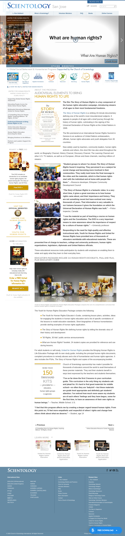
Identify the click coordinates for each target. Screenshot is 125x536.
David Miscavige (93, 493)
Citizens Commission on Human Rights (100, 525)
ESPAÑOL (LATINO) (36, 488)
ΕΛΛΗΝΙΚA (33, 493)
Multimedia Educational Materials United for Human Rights (19, 110)
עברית (9, 491)
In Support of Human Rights (17, 49)
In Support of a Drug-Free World (98, 518)
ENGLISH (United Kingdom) (15, 483)
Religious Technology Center (97, 495)
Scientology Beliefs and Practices (67, 482)
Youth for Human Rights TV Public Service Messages (18, 37)
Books (90, 13)
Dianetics (91, 482)
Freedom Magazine (111, 81)
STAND (91, 507)
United (11, 43)
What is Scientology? (42, 13)
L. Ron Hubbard (18, 13)
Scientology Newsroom (95, 491)
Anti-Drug (74, 77)
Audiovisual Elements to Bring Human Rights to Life (18, 122)
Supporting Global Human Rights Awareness (19, 99)
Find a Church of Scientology (66, 500)
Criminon (51, 77)
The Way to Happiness (25, 78)
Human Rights (85, 77)
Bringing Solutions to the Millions (19, 137)
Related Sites (95, 2)
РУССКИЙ (10, 495)
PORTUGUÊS (34, 497)
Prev (54, 66)
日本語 (9, 493)
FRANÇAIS (10, 488)
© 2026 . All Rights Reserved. (24, 533)
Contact (60, 498)
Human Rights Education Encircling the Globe (16, 133)
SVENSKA (33, 486)
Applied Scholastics (38, 77)
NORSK (32, 483)
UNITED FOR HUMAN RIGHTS (33, 87)
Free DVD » (18, 187)
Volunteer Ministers (65, 13)
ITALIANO (33, 495)
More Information (63, 495)
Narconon (62, 77)
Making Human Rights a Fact (18, 26)
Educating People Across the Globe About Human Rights (17, 105)
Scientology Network (94, 484)
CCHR (97, 77)
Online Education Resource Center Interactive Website (17, 128)
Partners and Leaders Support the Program (19, 142)
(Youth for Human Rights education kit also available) (18, 296)
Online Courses (107, 13)
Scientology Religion (94, 486)
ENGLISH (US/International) (15, 481)
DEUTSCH (10, 502)
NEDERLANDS (11, 500)
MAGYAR (33, 481)
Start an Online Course (95, 498)
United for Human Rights (71, 350)
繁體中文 (10, 498)
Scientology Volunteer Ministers (98, 500)
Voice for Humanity (63, 484)
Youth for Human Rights (95, 523)
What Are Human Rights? (18, 31)
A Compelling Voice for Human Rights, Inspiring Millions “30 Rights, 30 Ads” (18, 116)
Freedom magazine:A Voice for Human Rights (19, 55)
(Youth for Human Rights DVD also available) (18, 195)
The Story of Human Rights (74, 113)
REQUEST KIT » (18, 288)
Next (70, 66)
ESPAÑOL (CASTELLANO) (38, 490)
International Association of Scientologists (100, 502)
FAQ (81, 13)
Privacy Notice (88, 533)
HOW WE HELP (15, 87)
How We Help (13, 83)
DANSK (9, 486)
